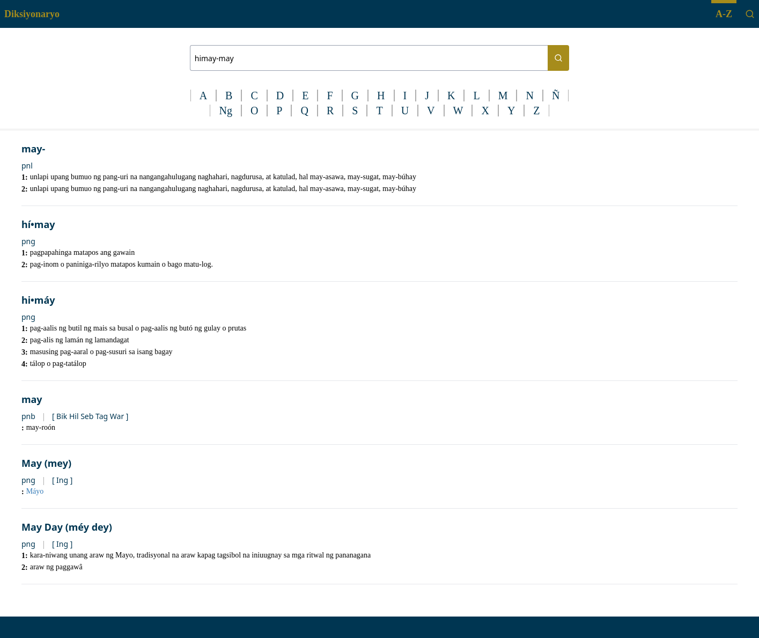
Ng (225, 110)
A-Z (724, 14)
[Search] (750, 14)
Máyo (35, 491)
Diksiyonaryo (32, 14)
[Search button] (558, 58)
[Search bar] (369, 58)
